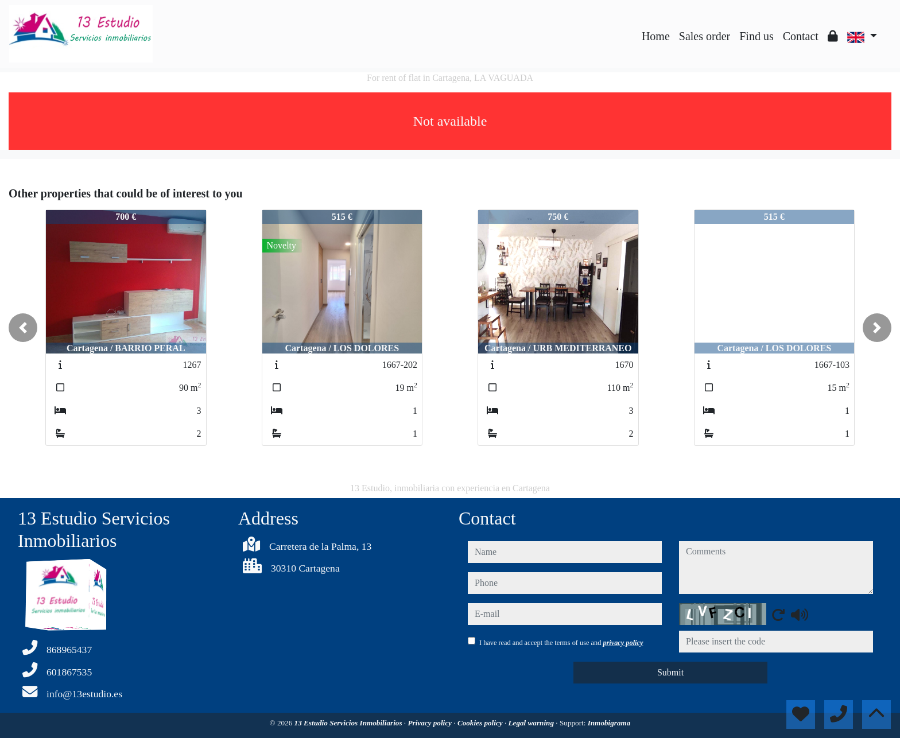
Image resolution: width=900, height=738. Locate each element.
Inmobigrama (609, 722)
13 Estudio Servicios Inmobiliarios (349, 722)
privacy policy (623, 643)
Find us (756, 36)
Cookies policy (481, 722)
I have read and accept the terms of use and (561, 643)
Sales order (704, 36)
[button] (23, 327)
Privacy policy (430, 722)
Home (656, 36)
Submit (670, 672)
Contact (800, 36)
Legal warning (532, 722)
